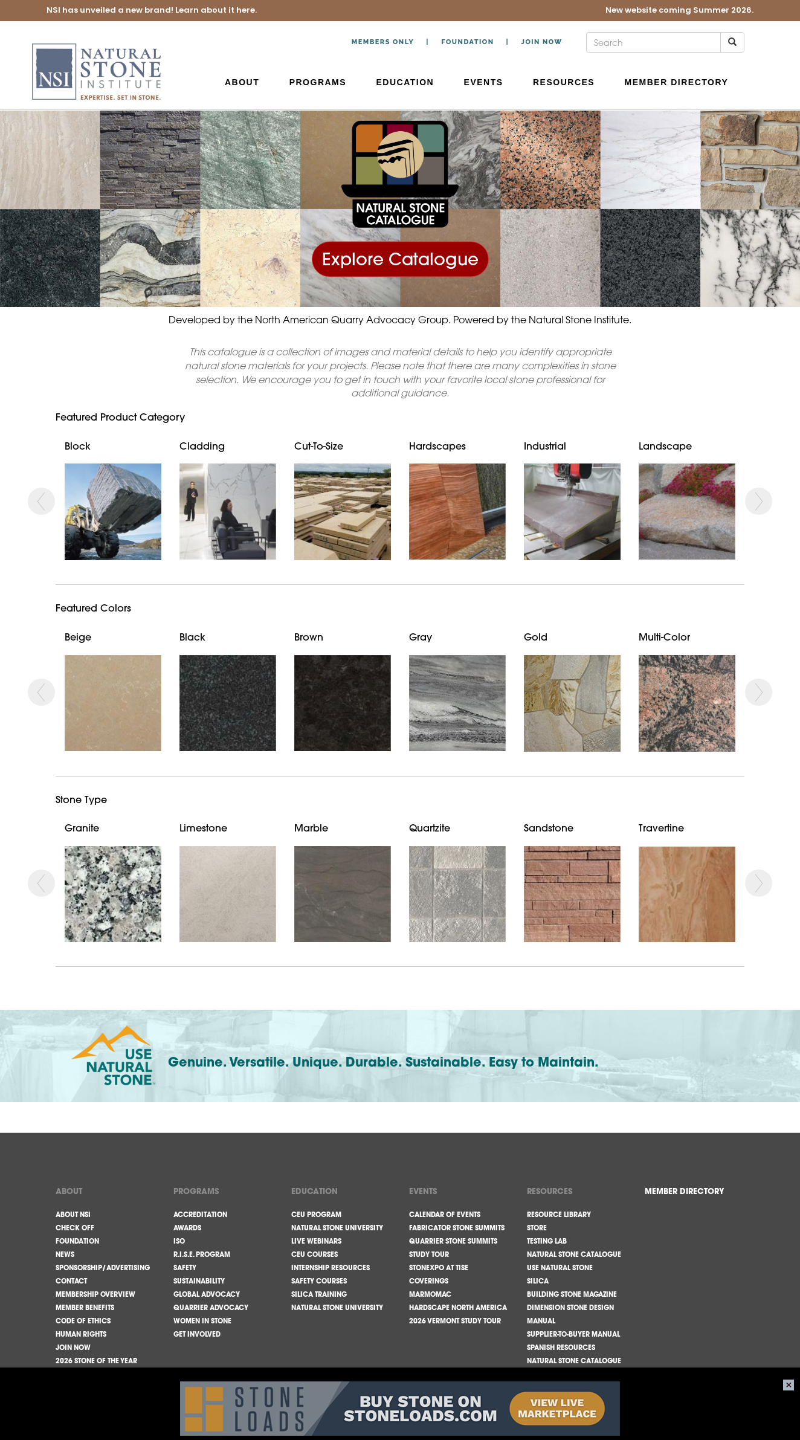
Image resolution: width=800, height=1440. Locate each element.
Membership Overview (95, 1294)
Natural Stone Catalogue (574, 1254)
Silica (538, 1281)
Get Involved (197, 1334)
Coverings (428, 1281)
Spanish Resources (561, 1347)
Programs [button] (319, 82)
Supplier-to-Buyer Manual (573, 1334)
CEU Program (316, 1214)
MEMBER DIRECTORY (684, 1191)
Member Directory (677, 82)
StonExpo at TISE (438, 1268)
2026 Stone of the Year (96, 1361)
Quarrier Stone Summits (453, 1241)
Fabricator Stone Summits (457, 1228)
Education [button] (406, 82)
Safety (184, 1268)
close (788, 1385)
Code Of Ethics (83, 1321)
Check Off (75, 1228)
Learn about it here (215, 11)
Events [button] (485, 82)
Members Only (383, 42)
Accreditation (200, 1214)
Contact (71, 1281)
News (65, 1254)
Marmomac (430, 1294)
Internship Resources (330, 1268)
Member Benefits (85, 1307)
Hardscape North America (458, 1307)
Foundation (467, 42)
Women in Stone (202, 1321)
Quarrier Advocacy (210, 1307)
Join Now (541, 42)
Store (537, 1228)
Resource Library (559, 1214)
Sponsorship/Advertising (103, 1268)
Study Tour (429, 1254)
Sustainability (199, 1281)
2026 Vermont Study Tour (455, 1321)
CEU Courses (314, 1254)
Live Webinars (316, 1241)
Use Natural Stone (560, 1268)
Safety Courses (319, 1281)
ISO (179, 1241)
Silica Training (319, 1294)
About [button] (244, 82)
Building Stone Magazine (572, 1294)
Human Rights (81, 1334)
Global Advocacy (206, 1294)
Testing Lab (547, 1241)
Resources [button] (565, 82)
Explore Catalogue (400, 259)
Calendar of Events (444, 1214)
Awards (187, 1228)
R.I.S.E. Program (201, 1254)
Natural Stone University (337, 1228)
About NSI (73, 1214)
